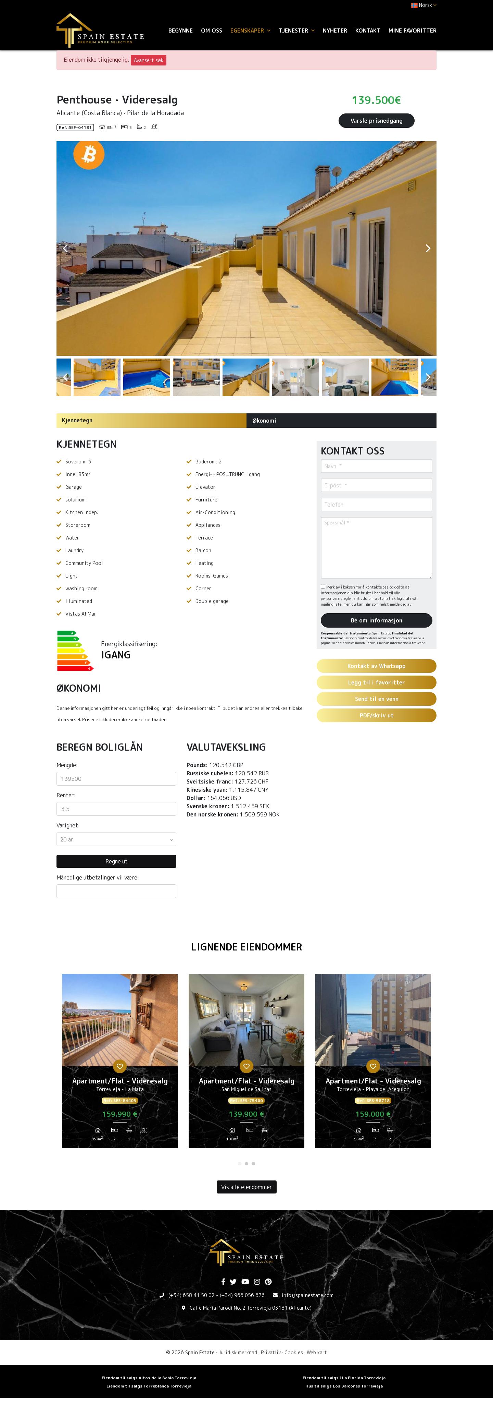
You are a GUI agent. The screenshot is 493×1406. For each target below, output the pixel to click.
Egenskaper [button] (250, 30)
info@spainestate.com (307, 1295)
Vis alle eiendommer (246, 1187)
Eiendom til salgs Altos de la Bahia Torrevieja (149, 1378)
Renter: (66, 795)
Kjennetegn (77, 420)
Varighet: (68, 825)
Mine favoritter (413, 30)
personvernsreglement (341, 598)
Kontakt (367, 30)
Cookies (294, 1352)
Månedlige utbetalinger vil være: (97, 877)
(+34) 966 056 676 (242, 1295)
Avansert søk (148, 60)
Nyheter (335, 30)
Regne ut (116, 861)
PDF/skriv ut (377, 715)
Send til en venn (377, 699)
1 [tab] (239, 1163)
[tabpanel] (120, 1063)
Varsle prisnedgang (377, 120)
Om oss (211, 30)
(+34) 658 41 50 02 (191, 1295)
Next (428, 248)
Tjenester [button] (297, 30)
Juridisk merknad (237, 1352)
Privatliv (271, 1352)
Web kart (317, 1352)
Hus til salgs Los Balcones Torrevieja (344, 1386)
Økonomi (264, 420)
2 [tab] (246, 1163)
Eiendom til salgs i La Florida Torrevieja (344, 1378)
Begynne (180, 30)
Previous (65, 248)
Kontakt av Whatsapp (376, 666)
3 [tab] (253, 1163)
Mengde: (67, 765)
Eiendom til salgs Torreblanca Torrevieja (148, 1386)
